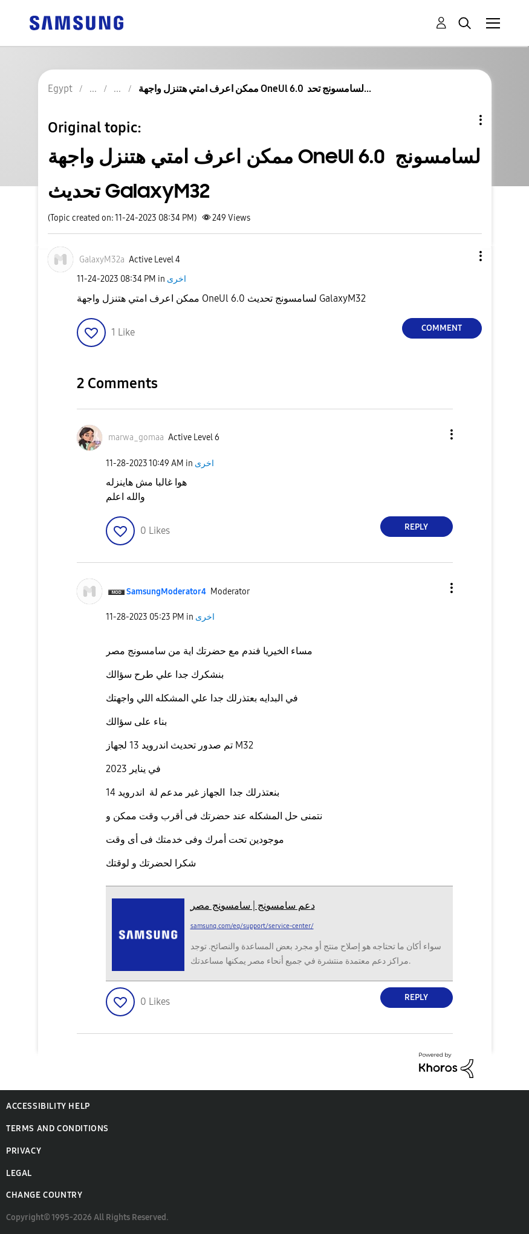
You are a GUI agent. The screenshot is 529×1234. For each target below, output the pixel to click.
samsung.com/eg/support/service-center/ (252, 926)
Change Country (44, 1195)
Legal (19, 1173)
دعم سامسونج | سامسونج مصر (252, 905)
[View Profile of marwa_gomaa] (136, 437)
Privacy (23, 1151)
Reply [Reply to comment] (416, 527)
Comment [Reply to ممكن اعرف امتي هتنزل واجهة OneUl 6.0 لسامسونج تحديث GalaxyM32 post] (441, 328)
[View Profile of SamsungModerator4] (166, 591)
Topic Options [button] (460, 120)
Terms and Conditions (57, 1128)
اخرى (176, 279)
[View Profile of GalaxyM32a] (102, 260)
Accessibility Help (48, 1106)
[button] (460, 256)
